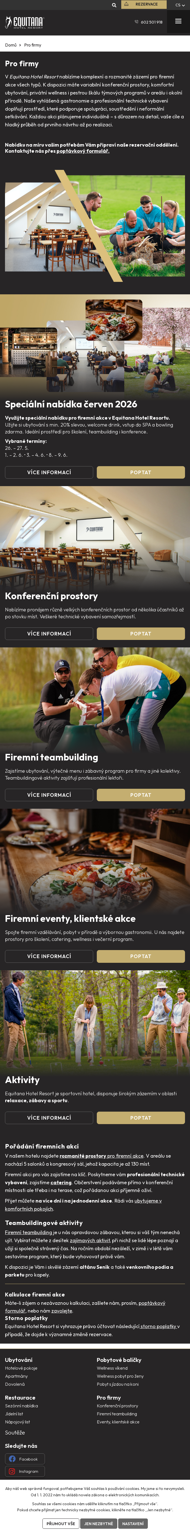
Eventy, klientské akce (118, 1422)
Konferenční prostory (117, 1405)
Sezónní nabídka (21, 1405)
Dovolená (15, 1384)
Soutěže (15, 1432)
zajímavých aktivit (90, 1240)
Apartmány (16, 1376)
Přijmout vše (61, 1523)
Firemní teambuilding (28, 1232)
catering (61, 1182)
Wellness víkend (112, 1368)
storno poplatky (158, 1326)
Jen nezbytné (98, 1523)
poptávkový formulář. (83, 151)
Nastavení (133, 1523)
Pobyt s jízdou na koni (118, 1384)
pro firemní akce (101, 1156)
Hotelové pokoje (21, 1368)
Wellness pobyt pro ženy (120, 1376)
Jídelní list (14, 1413)
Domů (11, 45)
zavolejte (61, 1311)
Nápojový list (17, 1422)
